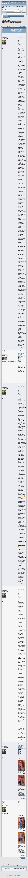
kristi (3, 33)
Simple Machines (19, 873)
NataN (3, 350)
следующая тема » (22, 24)
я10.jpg (19, 771)
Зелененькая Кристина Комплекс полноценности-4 (22, 38)
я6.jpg (19, 786)
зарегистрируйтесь (16, 9)
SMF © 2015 (13, 873)
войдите (9, 9)
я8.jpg (19, 828)
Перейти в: (24, 867)
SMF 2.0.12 (8, 873)
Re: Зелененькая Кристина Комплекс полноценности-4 (22, 353)
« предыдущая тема (13, 24)
